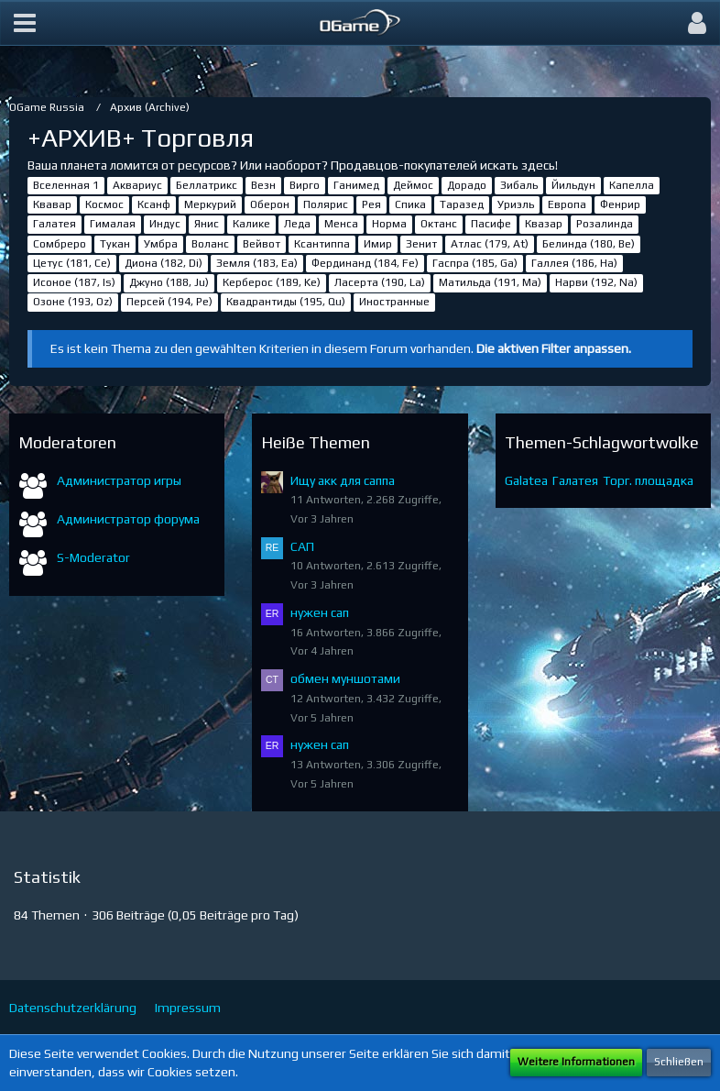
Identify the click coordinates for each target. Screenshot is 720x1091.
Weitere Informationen (576, 1061)
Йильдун (573, 185)
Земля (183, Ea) (257, 263)
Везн (263, 185)
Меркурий (210, 204)
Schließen (679, 1061)
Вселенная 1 (66, 185)
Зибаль (519, 185)
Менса (341, 223)
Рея (371, 204)
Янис (206, 223)
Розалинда (604, 223)
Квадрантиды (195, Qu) (285, 301)
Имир (378, 243)
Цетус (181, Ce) (72, 263)
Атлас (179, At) (490, 243)
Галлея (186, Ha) (574, 263)
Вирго (304, 185)
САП (302, 546)
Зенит (421, 243)
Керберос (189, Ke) (272, 282)
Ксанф (153, 204)
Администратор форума (128, 519)
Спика (410, 204)
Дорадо (466, 185)
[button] (24, 23)
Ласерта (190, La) (379, 282)
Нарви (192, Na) (596, 282)
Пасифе (491, 223)
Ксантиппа (322, 243)
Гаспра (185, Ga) (475, 263)
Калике (251, 223)
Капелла (631, 185)
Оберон (269, 204)
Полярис (325, 204)
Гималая (113, 223)
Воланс (210, 243)
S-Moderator (93, 557)
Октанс (438, 223)
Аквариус (137, 185)
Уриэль (515, 204)
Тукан (115, 243)
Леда (297, 223)
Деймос (413, 185)
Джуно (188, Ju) (169, 282)
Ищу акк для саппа (342, 480)
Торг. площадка (648, 480)
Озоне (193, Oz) (73, 301)
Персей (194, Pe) (169, 301)
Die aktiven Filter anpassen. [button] (553, 348)
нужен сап (319, 612)
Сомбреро (59, 243)
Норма (389, 223)
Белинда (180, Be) (588, 243)
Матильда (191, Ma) (490, 282)
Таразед (462, 204)
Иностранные (394, 301)
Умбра (161, 243)
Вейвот (261, 243)
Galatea (526, 480)
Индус (164, 223)
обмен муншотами (345, 678)
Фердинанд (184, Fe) (365, 263)
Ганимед (356, 185)
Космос (104, 204)
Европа (567, 204)
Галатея (54, 223)
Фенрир (620, 204)
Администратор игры (119, 480)
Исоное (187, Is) (74, 282)
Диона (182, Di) (163, 263)
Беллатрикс (206, 185)
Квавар (52, 204)
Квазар (543, 223)
